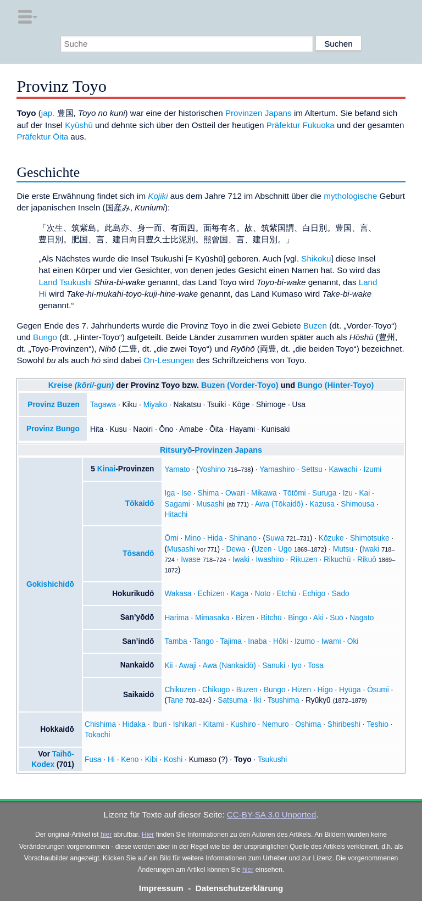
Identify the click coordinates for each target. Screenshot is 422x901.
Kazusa (322, 504)
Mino (193, 538)
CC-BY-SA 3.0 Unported (271, 814)
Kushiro (243, 724)
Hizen (301, 690)
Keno (129, 759)
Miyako (155, 405)
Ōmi (171, 538)
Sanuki (273, 665)
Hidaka (134, 724)
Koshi (173, 759)
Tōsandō (138, 553)
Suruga (324, 493)
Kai (364, 493)
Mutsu (343, 549)
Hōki (280, 641)
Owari (235, 493)
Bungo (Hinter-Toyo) (335, 385)
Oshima (308, 724)
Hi (111, 759)
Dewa (235, 549)
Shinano (243, 538)
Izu (348, 493)
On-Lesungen (168, 360)
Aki (318, 618)
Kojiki (158, 196)
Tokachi (97, 735)
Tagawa (103, 405)
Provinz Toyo (155, 385)
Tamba (175, 641)
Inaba (257, 641)
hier (106, 834)
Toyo (243, 759)
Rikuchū (337, 559)
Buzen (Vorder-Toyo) (240, 385)
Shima (208, 493)
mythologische (350, 196)
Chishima (100, 724)
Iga (169, 493)
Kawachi (343, 469)
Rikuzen (304, 559)
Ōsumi (378, 690)
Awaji (188, 665)
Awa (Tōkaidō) (279, 504)
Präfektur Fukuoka (300, 125)
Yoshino (212, 469)
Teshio (377, 724)
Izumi (373, 469)
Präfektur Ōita (42, 136)
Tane (175, 700)
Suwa (274, 538)
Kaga (239, 593)
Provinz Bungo (53, 429)
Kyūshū (79, 125)
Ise (186, 493)
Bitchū (271, 618)
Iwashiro (270, 559)
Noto (262, 593)
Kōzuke (331, 538)
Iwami (331, 641)
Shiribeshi (343, 724)
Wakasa (177, 593)
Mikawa (263, 493)
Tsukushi (272, 759)
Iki (258, 700)
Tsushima (283, 700)
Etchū (286, 593)
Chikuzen (180, 690)
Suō (336, 618)
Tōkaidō (139, 503)
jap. (48, 113)
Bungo (45, 337)
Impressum (161, 888)
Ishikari (185, 724)
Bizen (245, 618)
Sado (340, 593)
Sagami (177, 504)
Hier (148, 834)
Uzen (263, 549)
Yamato (177, 469)
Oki (353, 641)
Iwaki (370, 549)
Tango (203, 641)
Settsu (312, 469)
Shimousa (357, 504)
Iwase (191, 559)
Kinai (106, 469)
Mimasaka (212, 618)
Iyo (297, 665)
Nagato (361, 618)
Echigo (313, 593)
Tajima (231, 641)
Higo (325, 690)
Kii (168, 665)
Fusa (93, 759)
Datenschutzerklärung (240, 888)
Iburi (159, 724)
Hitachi (175, 514)
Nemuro (275, 724)
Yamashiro (277, 469)
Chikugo (216, 690)
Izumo (305, 641)
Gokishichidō (50, 584)
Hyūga (350, 690)
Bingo (297, 618)
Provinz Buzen (53, 405)
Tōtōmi (294, 493)
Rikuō (366, 559)
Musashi (210, 504)
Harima (176, 618)
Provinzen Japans (258, 113)
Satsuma (232, 700)
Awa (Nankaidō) (229, 665)
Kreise (81, 385)
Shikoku (316, 258)
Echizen (211, 593)
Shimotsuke (370, 538)
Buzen (315, 325)
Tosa (316, 665)
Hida (215, 538)
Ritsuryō (176, 450)
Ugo (285, 549)
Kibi (151, 759)
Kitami (213, 724)
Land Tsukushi (65, 282)
